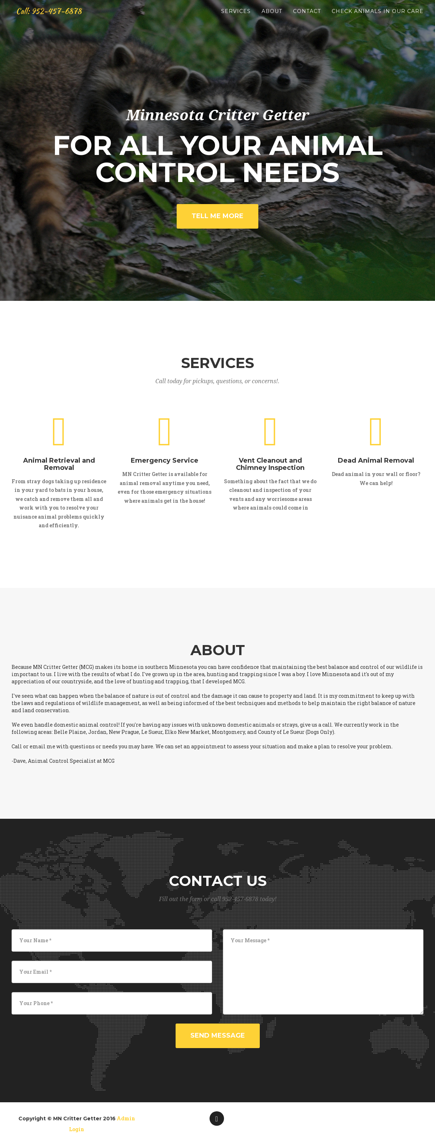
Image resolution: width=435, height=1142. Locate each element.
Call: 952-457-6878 (56, 18)
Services (236, 18)
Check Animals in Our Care (377, 18)
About (272, 18)
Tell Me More (217, 216)
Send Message (217, 1035)
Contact (307, 18)
